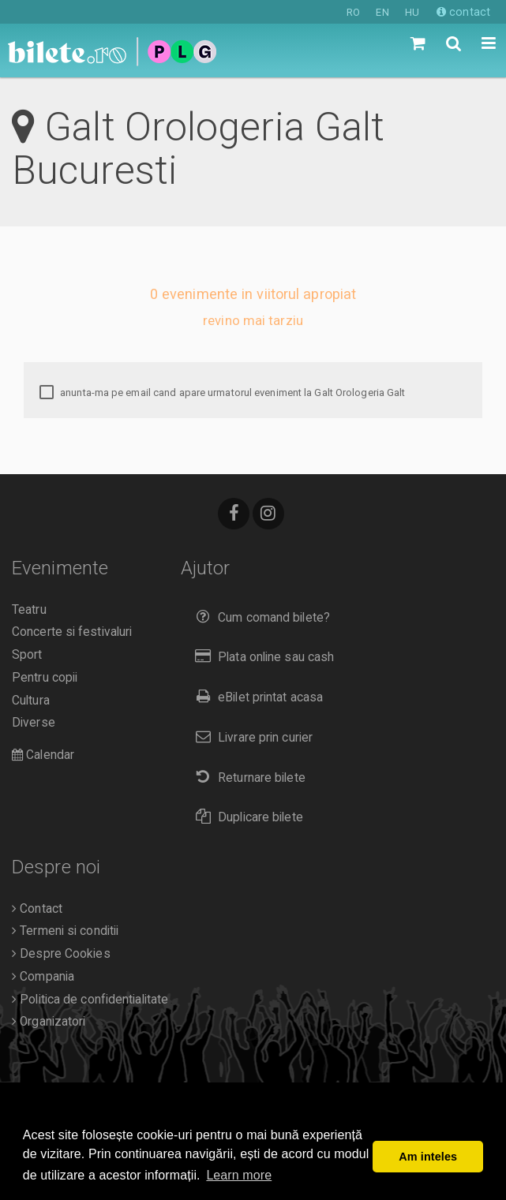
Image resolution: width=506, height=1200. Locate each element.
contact (463, 12)
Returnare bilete (247, 777)
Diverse (33, 723)
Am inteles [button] (428, 1156)
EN (382, 12)
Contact (37, 909)
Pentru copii (44, 678)
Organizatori (48, 1022)
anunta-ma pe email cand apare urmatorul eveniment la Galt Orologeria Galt (222, 393)
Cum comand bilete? (259, 617)
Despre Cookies (61, 954)
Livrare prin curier (251, 737)
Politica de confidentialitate (90, 1000)
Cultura (31, 700)
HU (412, 12)
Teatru (29, 610)
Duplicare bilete (246, 816)
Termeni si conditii (65, 931)
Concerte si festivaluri (72, 632)
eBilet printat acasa (256, 697)
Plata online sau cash (262, 656)
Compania (43, 977)
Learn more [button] (239, 1175)
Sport (27, 655)
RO (353, 12)
